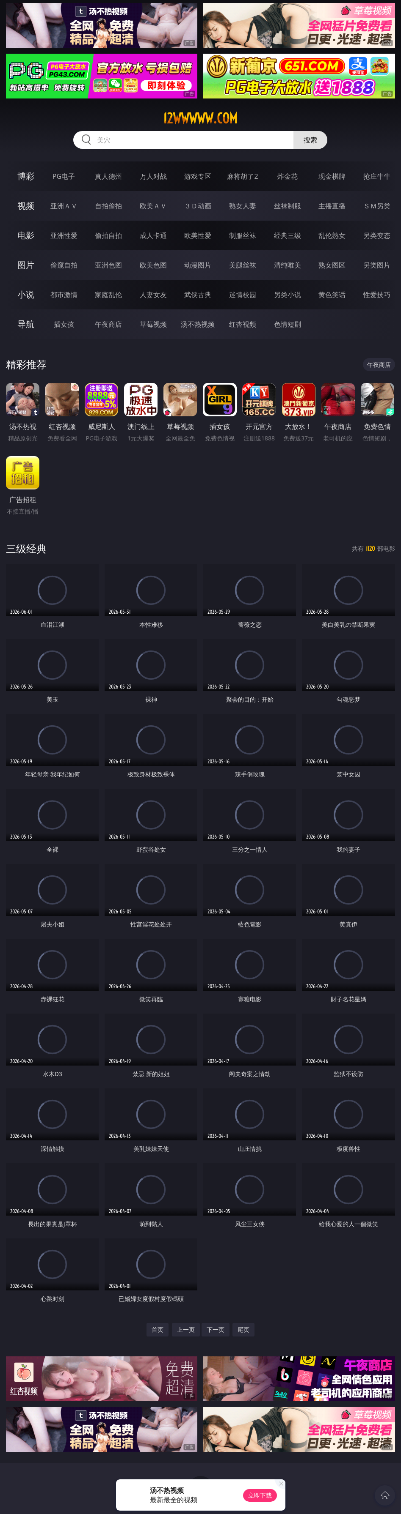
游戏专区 (197, 176)
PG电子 (64, 176)
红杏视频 (242, 324)
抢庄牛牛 (376, 176)
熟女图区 (332, 265)
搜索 (310, 140)
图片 (25, 265)
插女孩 (64, 324)
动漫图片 (197, 265)
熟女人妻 (242, 205)
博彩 (25, 176)
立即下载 (260, 1495)
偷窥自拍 (63, 265)
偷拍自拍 (108, 235)
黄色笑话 (332, 294)
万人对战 (153, 176)
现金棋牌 (332, 176)
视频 (25, 205)
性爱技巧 (376, 294)
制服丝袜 (242, 235)
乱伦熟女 (332, 235)
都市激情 (63, 294)
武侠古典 (197, 294)
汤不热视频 (198, 324)
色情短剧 (287, 324)
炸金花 (287, 176)
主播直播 (332, 205)
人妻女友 (153, 294)
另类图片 (376, 265)
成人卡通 (153, 235)
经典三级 (287, 235)
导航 (25, 324)
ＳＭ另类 (376, 205)
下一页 (215, 1329)
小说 (25, 294)
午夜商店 (108, 324)
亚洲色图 (108, 265)
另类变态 (376, 235)
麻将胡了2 (242, 176)
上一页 (186, 1329)
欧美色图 (153, 265)
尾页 (243, 1329)
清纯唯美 (287, 265)
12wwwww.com (200, 118)
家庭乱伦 (108, 294)
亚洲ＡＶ (63, 205)
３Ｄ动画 (197, 205)
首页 (157, 1329)
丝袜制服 (287, 205)
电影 (25, 235)
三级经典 (26, 548)
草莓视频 (153, 324)
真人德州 (108, 176)
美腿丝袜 (242, 265)
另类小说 (287, 294)
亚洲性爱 (63, 235)
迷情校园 (242, 294)
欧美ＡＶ (153, 205)
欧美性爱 (197, 235)
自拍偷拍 (108, 205)
